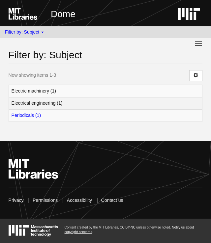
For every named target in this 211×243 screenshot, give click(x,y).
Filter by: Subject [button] (24, 32)
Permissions (45, 200)
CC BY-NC (127, 227)
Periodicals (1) (26, 115)
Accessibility (79, 200)
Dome (63, 14)
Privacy (16, 200)
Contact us (112, 200)
